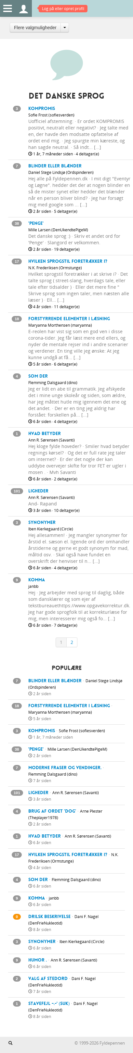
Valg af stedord (48, 978)
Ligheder (38, 491)
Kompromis (41, 108)
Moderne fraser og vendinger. (64, 767)
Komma (36, 580)
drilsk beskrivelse (49, 916)
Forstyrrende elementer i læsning (69, 318)
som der (38, 376)
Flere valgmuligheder (35, 27)
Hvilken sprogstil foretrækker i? (67, 261)
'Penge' (36, 223)
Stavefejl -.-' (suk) (49, 1003)
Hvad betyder (44, 433)
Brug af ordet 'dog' (52, 811)
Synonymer (42, 522)
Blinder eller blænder (55, 166)
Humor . (37, 960)
